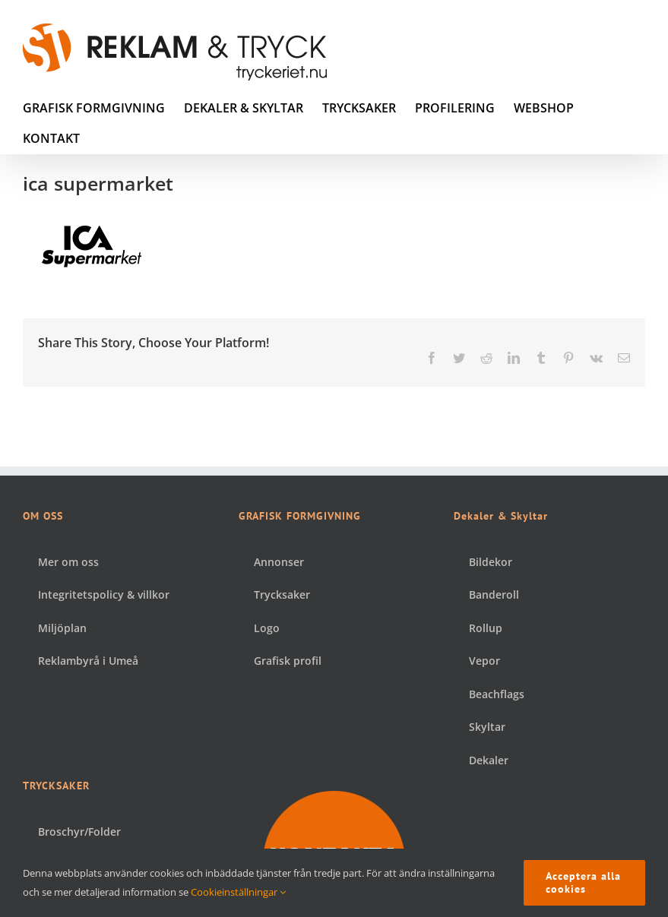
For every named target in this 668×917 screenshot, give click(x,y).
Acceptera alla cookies (583, 882)
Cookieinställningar (238, 892)
